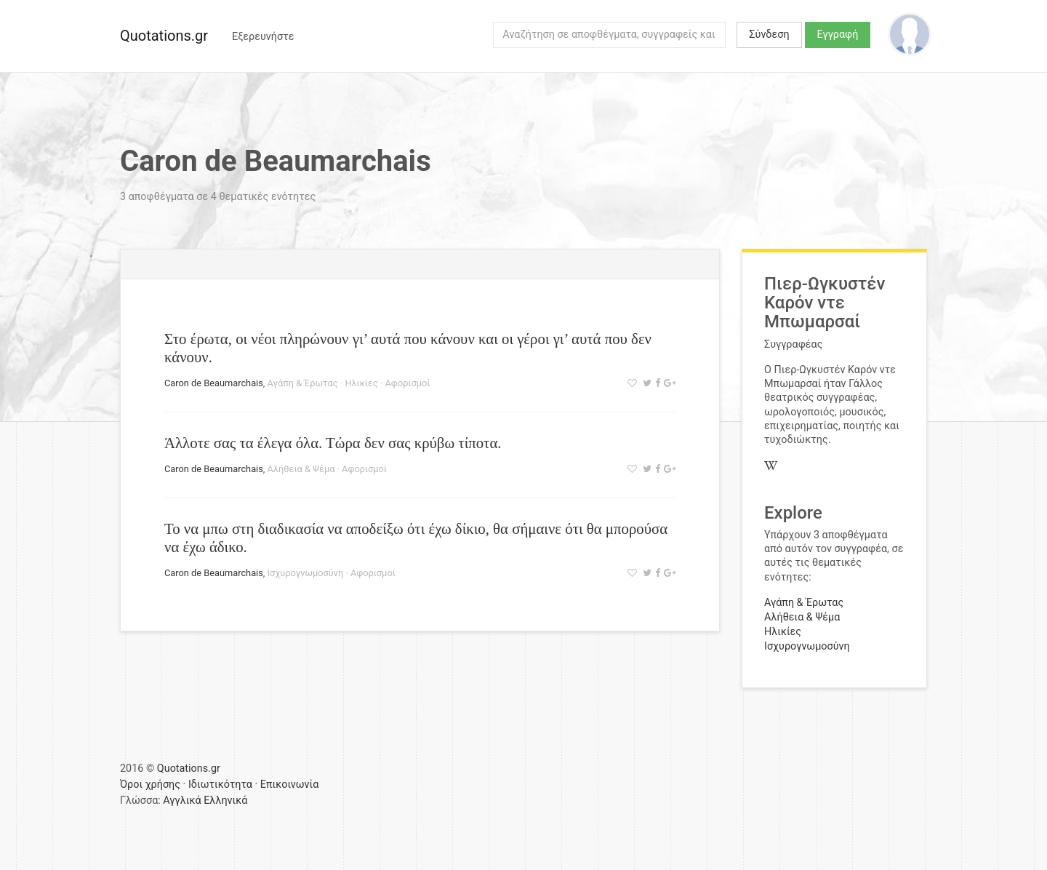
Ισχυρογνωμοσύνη (306, 572)
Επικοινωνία (289, 784)
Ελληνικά (225, 800)
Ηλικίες (361, 383)
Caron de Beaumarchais (213, 383)
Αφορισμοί (407, 383)
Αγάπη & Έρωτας (303, 383)
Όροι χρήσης (150, 784)
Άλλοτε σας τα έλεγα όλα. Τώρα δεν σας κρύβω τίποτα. (333, 442)
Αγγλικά (182, 800)
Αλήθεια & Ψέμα (301, 468)
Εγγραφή (838, 34)
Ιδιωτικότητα (220, 784)
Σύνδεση (769, 34)
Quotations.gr (164, 35)
